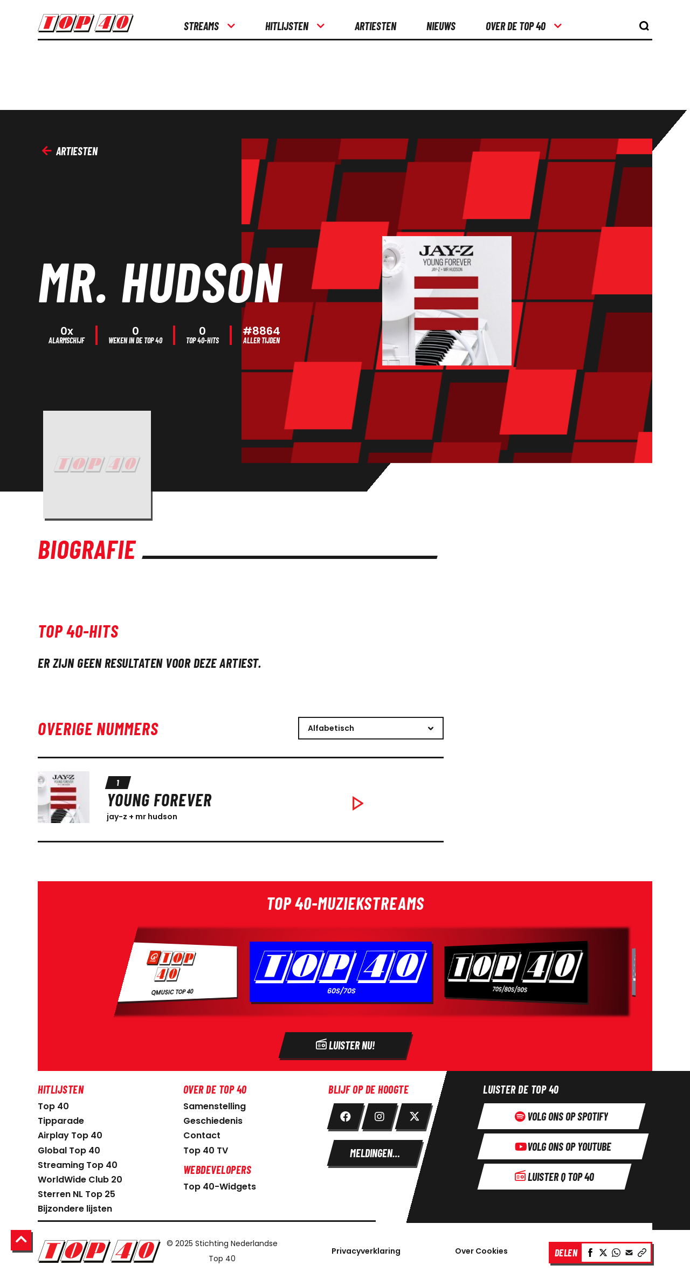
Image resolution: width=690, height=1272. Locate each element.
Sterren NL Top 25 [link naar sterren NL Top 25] (76, 1191)
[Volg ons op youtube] (563, 1144)
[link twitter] (413, 1113)
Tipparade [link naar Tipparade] (61, 1118)
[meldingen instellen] (374, 1150)
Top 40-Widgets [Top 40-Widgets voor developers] (219, 1184)
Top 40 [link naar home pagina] (53, 1103)
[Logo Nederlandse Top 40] (99, 1248)
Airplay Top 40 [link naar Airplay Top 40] (70, 1133)
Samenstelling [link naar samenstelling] (214, 1103)
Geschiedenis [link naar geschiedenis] (213, 1118)
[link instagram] (379, 1113)
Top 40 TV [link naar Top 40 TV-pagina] (205, 1148)
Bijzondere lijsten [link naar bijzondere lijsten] (75, 1206)
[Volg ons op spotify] (561, 1113)
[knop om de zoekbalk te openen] (644, 26)
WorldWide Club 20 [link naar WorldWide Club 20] (80, 1177)
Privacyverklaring (366, 1248)
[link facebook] (345, 1113)
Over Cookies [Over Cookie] (481, 1248)
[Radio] (345, 973)
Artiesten (70, 150)
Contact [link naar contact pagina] (201, 1133)
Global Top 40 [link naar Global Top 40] (69, 1148)
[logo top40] (86, 26)
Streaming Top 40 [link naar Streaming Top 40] (78, 1162)
